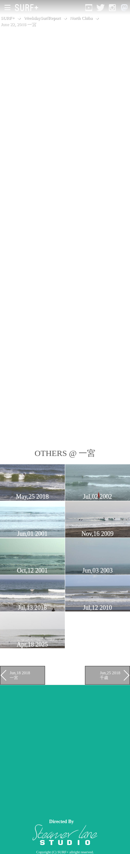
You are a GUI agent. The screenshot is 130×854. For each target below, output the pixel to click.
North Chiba (81, 17)
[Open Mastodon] (124, 7)
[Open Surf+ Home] (28, 7)
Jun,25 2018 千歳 (110, 675)
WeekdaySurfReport (42, 17)
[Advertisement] (65, 750)
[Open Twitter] (100, 7)
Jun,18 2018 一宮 (20, 675)
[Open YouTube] (89, 7)
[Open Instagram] (112, 7)
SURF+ (8, 17)
